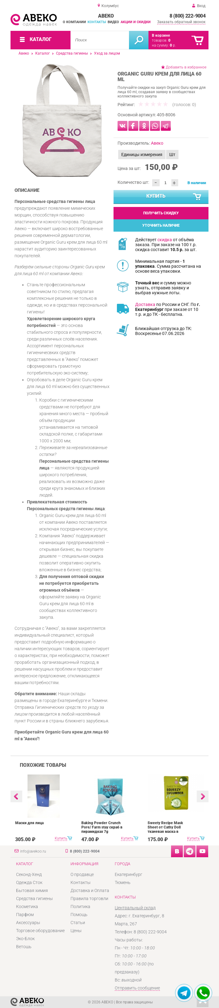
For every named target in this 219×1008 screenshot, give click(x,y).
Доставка (145, 304)
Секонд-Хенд (29, 874)
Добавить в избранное (186, 67)
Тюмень (123, 882)
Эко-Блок (25, 938)
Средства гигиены (72, 53)
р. (173, 45)
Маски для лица (29, 823)
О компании (74, 22)
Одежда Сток (29, 882)
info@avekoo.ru (33, 851)
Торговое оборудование (40, 930)
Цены (76, 930)
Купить (174, 197)
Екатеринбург (128, 874)
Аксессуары (28, 922)
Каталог (42, 53)
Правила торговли (89, 898)
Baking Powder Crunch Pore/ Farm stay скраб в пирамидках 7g (101, 827)
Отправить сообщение (137, 987)
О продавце (82, 874)
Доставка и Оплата (90, 890)
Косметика (27, 906)
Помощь (79, 914)
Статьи (78, 922)
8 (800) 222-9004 (187, 16)
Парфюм (25, 914)
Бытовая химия (32, 890)
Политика (80, 906)
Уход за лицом (107, 53)
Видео (113, 22)
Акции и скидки (136, 22)
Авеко (24, 53)
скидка (164, 239)
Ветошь (24, 946)
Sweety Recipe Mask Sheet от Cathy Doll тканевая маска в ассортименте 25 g (165, 829)
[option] (62, 120)
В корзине (161, 35)
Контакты (97, 22)
